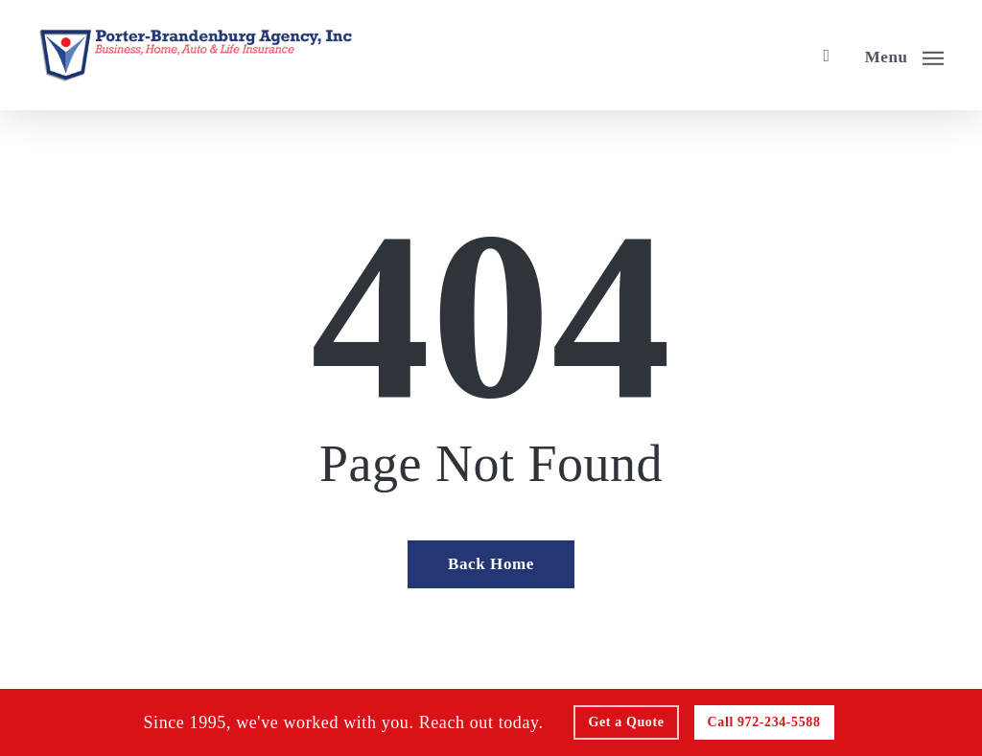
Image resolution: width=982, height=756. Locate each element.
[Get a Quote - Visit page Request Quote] (626, 722)
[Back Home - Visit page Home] (491, 564)
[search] (826, 55)
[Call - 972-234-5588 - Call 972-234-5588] (764, 722)
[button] (904, 55)
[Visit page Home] (195, 55)
